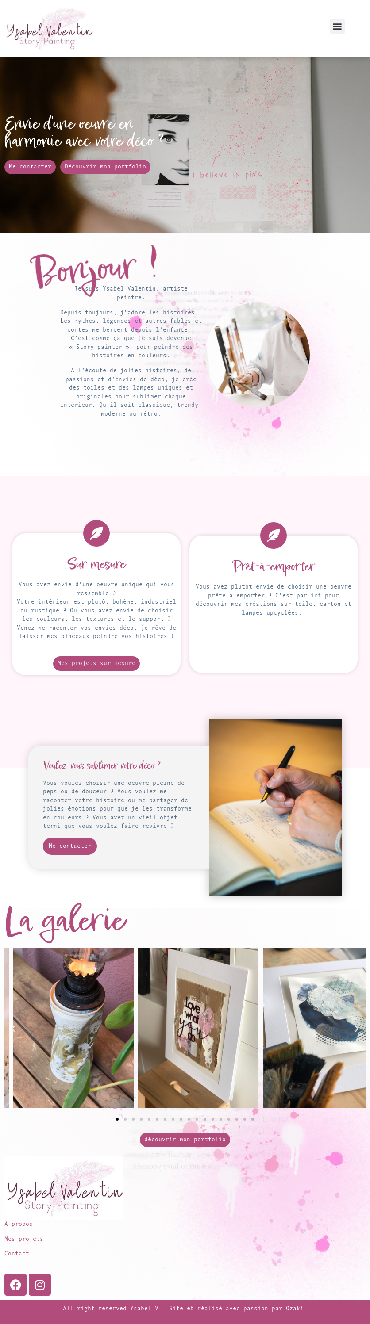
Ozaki (296, 1309)
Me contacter (71, 846)
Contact (16, 1254)
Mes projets (23, 1239)
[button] (337, 26)
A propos (18, 1224)
